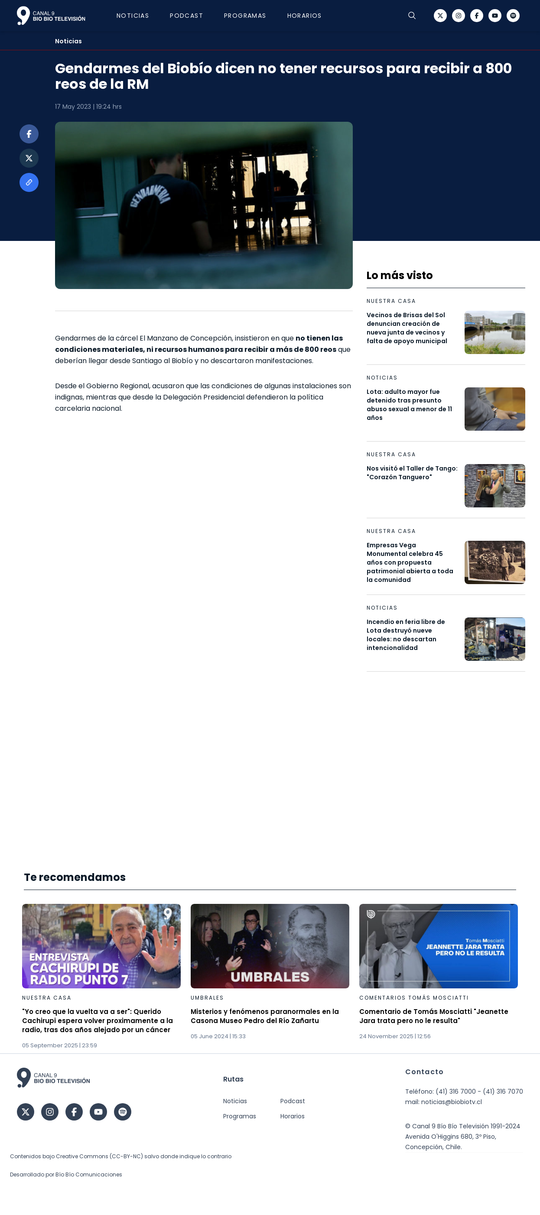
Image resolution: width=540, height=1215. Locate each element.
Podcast (191, 15)
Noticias (137, 15)
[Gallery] (270, 977)
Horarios (309, 15)
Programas (249, 15)
